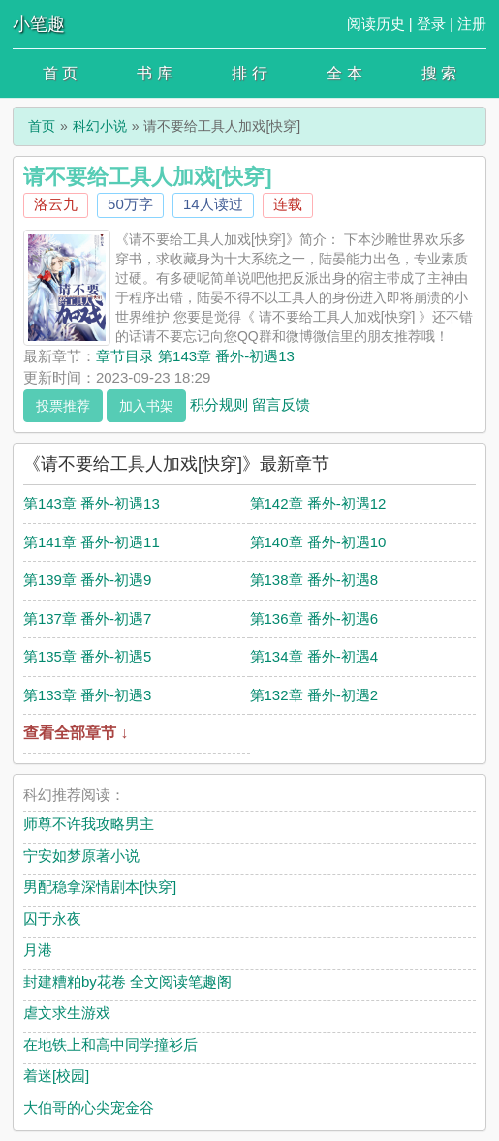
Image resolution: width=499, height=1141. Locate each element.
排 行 (249, 73)
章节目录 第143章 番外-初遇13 (195, 356)
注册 (471, 23)
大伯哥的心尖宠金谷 (88, 1107)
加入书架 (146, 406)
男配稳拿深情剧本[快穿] (99, 887)
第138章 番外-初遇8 (314, 579)
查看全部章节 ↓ (75, 733)
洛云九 (56, 204)
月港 (37, 949)
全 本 (344, 73)
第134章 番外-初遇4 (314, 656)
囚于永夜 (52, 918)
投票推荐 (63, 406)
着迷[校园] (56, 1075)
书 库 (154, 73)
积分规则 (219, 403)
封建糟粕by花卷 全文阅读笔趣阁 (127, 981)
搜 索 (438, 73)
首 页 (60, 73)
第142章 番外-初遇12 (318, 503)
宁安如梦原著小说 (81, 856)
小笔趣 (39, 24)
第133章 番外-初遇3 (87, 695)
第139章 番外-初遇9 (87, 579)
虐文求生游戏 (66, 1012)
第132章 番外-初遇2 (314, 695)
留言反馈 (281, 403)
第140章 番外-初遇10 (318, 542)
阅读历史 (376, 23)
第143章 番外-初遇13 (91, 503)
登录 (431, 23)
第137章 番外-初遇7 (87, 618)
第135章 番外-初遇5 (87, 656)
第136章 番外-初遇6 (314, 618)
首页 (41, 126)
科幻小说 (100, 126)
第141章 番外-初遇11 (91, 542)
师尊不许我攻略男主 (88, 824)
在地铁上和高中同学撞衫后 (110, 1044)
